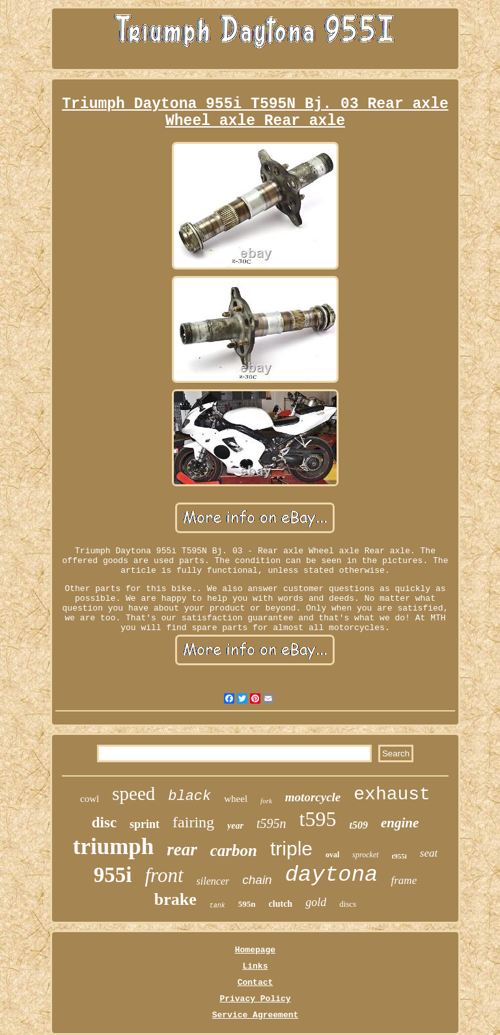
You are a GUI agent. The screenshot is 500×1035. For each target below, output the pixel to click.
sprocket (365, 854)
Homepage (255, 950)
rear (182, 849)
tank (217, 905)
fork (266, 801)
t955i (399, 856)
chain (256, 880)
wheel (235, 799)
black (189, 796)
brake (175, 899)
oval (332, 854)
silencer (213, 881)
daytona (331, 874)
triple (291, 848)
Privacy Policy (254, 999)
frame (404, 880)
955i (113, 875)
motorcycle (312, 797)
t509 (358, 825)
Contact (255, 982)
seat (429, 853)
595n (247, 904)
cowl (89, 799)
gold (315, 902)
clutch (281, 904)
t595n (271, 823)
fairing (193, 822)
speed (133, 793)
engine (400, 823)
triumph (113, 846)
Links (255, 966)
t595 (318, 819)
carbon (233, 850)
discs (347, 904)
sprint (145, 824)
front (164, 875)
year (235, 826)
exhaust (392, 794)
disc (104, 822)
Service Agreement (255, 1015)
